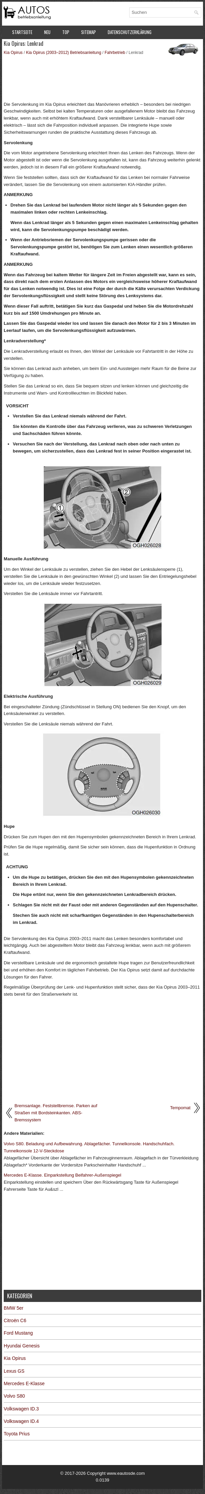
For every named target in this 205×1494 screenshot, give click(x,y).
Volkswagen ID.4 (21, 1421)
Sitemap (88, 32)
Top (65, 32)
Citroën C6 (15, 1320)
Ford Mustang (18, 1333)
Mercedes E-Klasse (24, 1383)
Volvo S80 (14, 1396)
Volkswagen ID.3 (21, 1408)
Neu (47, 32)
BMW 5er (13, 1308)
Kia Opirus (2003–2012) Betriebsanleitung (63, 52)
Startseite (22, 32)
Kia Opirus (13, 52)
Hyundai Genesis (22, 1345)
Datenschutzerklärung (129, 32)
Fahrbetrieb (115, 52)
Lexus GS (14, 1371)
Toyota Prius (17, 1433)
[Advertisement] (102, 78)
